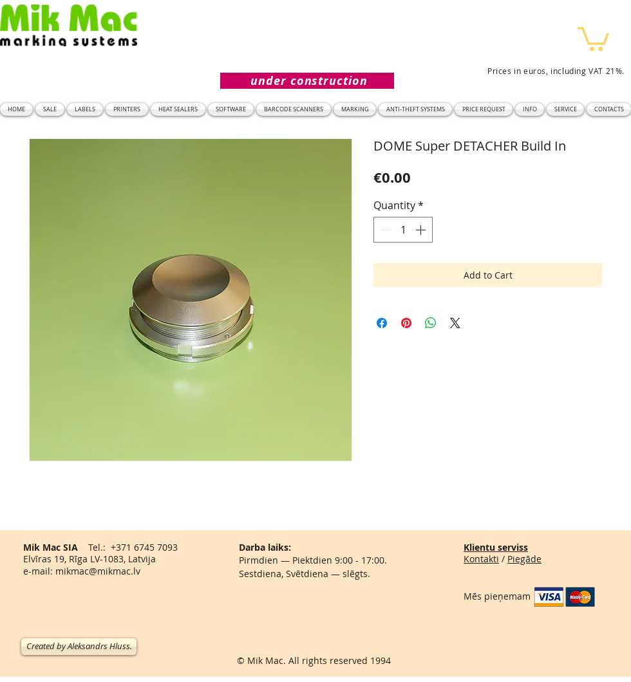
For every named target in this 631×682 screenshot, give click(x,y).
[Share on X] (455, 323)
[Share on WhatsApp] (430, 323)
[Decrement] (384, 229)
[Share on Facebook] (382, 323)
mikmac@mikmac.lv (97, 571)
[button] (593, 37)
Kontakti (481, 559)
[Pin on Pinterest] (406, 323)
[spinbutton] (403, 229)
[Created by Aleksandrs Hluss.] (79, 646)
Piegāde (524, 559)
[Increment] (422, 229)
